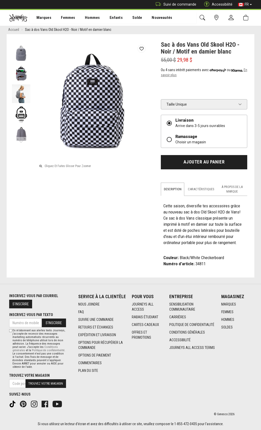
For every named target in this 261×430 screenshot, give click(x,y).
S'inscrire (20, 304)
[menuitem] (41, 18)
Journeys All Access (142, 307)
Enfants (110, 18)
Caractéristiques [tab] (201, 190)
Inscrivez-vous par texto (31, 315)
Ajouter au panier (204, 163)
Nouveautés (154, 18)
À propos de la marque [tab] (232, 190)
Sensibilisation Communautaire (182, 307)
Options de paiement (94, 355)
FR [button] (245, 4)
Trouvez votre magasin (29, 375)
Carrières (177, 317)
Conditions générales (187, 333)
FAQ (81, 312)
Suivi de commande (174, 4)
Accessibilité (180, 340)
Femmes (64, 18)
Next (21, 141)
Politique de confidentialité (191, 325)
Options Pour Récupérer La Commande (100, 345)
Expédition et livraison (97, 335)
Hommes (87, 18)
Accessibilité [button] (217, 4)
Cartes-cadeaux (145, 325)
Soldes (227, 327)
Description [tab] (172, 190)
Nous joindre (89, 304)
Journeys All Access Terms (192, 348)
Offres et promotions (141, 335)
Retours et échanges (95, 327)
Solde (131, 18)
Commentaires (90, 363)
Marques (40, 18)
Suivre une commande (96, 320)
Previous (21, 46)
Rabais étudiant (145, 317)
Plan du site (88, 371)
